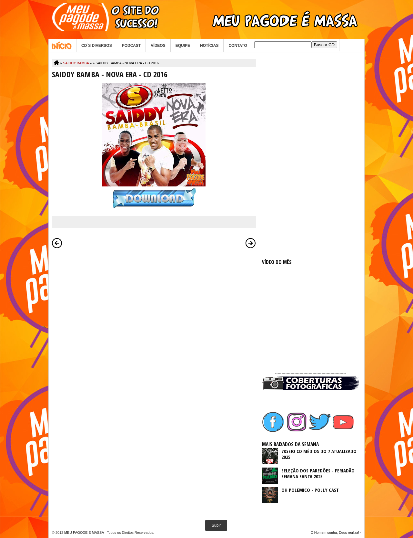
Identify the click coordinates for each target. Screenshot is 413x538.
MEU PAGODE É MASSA (84, 532)
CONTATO (237, 45)
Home (62, 45)
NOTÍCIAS (209, 45)
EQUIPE (183, 45)
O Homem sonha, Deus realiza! (334, 532)
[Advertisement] (310, 156)
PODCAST (131, 45)
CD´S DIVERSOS (96, 45)
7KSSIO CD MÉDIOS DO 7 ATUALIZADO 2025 (319, 454)
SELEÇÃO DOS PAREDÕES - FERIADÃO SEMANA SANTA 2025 (318, 473)
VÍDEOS (158, 45)
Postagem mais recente (57, 243)
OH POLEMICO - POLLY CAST (310, 490)
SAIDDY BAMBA (76, 63)
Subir (216, 525)
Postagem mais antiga (251, 243)
